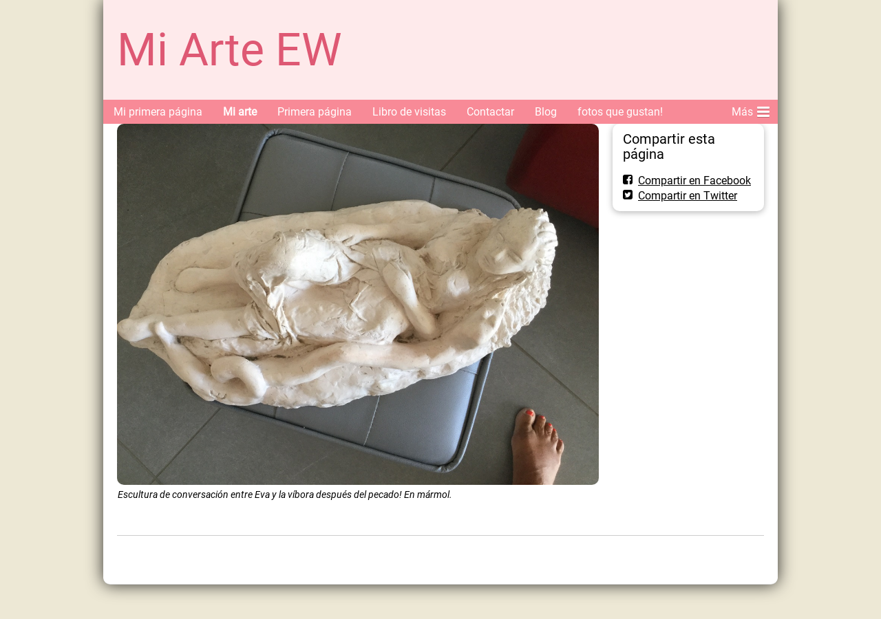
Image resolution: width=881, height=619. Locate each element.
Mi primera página (158, 111)
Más (750, 109)
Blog (546, 111)
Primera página (314, 111)
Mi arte (240, 111)
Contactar (490, 111)
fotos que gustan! (620, 111)
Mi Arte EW (229, 49)
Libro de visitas (409, 111)
